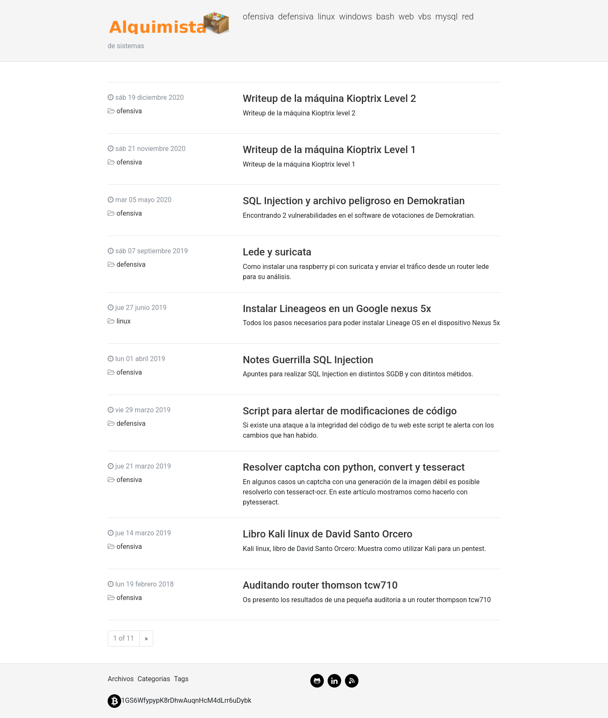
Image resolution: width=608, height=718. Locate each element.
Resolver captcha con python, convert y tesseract (354, 467)
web (406, 16)
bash (385, 16)
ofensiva (258, 16)
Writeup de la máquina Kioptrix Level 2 (329, 98)
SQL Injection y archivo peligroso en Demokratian (354, 201)
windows (355, 16)
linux (326, 16)
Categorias (154, 679)
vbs (424, 16)
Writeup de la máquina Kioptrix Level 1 (329, 150)
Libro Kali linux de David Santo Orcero (328, 534)
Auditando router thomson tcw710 (320, 585)
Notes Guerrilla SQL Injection (308, 360)
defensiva (296, 16)
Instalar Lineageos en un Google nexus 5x (337, 309)
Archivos (121, 679)
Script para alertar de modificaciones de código (350, 411)
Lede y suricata (277, 252)
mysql (446, 16)
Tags (181, 679)
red (468, 16)
